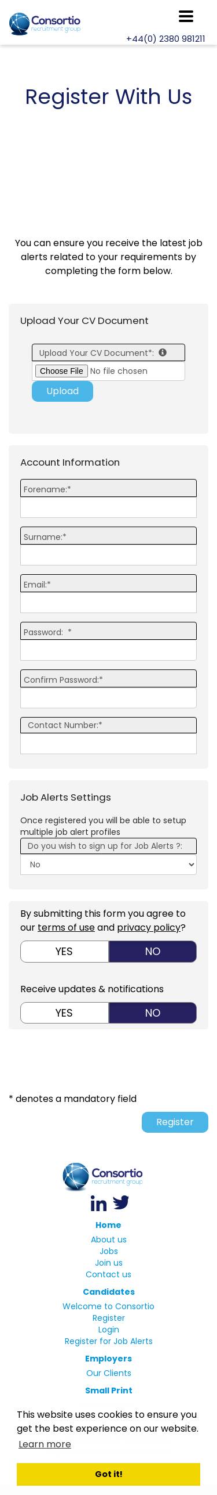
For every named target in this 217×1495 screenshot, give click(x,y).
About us (109, 1239)
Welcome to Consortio (108, 1306)
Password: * (48, 632)
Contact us (108, 1274)
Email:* (37, 584)
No (152, 951)
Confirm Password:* (63, 680)
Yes (64, 951)
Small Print (109, 1390)
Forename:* (47, 489)
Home (108, 1225)
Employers (108, 1358)
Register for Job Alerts (109, 1341)
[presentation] (120, 1063)
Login (108, 1329)
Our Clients (108, 1373)
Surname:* (45, 537)
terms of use (66, 927)
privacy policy (149, 927)
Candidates (109, 1292)
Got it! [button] (109, 1474)
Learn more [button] (45, 1444)
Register (175, 1122)
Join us (109, 1263)
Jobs (109, 1251)
